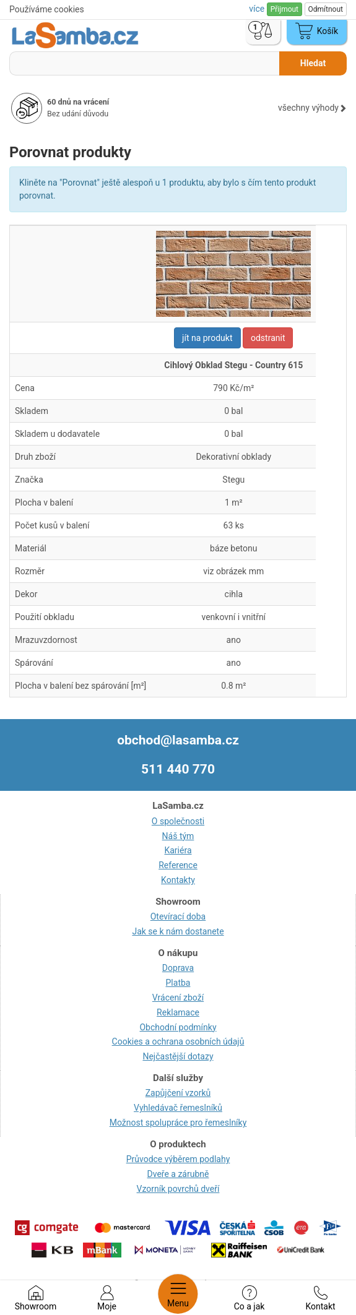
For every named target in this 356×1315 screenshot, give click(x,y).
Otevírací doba (178, 916)
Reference (178, 865)
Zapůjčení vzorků (178, 1093)
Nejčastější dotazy (177, 1056)
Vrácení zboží (178, 997)
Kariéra (177, 850)
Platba (178, 983)
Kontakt (320, 1298)
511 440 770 (178, 769)
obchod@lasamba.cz (178, 740)
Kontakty (178, 880)
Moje (106, 1298)
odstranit (268, 338)
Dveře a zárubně (178, 1174)
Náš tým (178, 836)
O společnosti (178, 821)
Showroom (35, 1298)
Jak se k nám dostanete (178, 931)
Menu (178, 1294)
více (257, 9)
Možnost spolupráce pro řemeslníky (178, 1122)
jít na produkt (207, 338)
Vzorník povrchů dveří (178, 1189)
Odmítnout (325, 9)
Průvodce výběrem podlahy (178, 1159)
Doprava (178, 968)
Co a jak (249, 1298)
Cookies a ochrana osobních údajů (178, 1041)
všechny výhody (312, 108)
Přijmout (284, 9)
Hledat (313, 63)
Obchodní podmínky (177, 1027)
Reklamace (178, 1012)
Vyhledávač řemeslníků (178, 1108)
